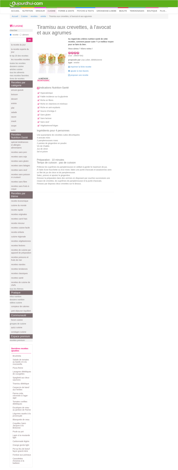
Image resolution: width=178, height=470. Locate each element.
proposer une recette (78, 75)
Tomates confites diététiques (20, 402)
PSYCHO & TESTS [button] (85, 11)
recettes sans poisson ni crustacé (20, 175)
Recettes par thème (18, 195)
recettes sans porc (19, 152)
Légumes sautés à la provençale (22, 414)
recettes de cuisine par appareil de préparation (21, 251)
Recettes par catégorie (18, 84)
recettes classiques (19, 273)
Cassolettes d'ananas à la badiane (18, 460)
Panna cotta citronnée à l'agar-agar (20, 395)
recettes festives (18, 245)
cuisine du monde (18, 205)
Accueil (15, 16)
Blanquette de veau (21, 419)
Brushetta (17, 356)
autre (13, 130)
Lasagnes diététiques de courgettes (22, 373)
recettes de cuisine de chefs (20, 283)
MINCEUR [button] (40, 11)
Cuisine (24, 16)
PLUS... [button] (163, 11)
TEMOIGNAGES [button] (137, 11)
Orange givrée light (21, 445)
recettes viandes (18, 264)
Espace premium (20, 336)
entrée (43, 16)
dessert (14, 99)
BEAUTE (123, 11)
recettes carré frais (19, 219)
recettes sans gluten (20, 161)
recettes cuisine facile (20, 228)
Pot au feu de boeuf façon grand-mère (21, 450)
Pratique (15, 292)
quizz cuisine (16, 327)
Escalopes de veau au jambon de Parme (22, 408)
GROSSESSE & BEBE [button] (106, 11)
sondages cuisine (18, 332)
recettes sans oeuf (19, 170)
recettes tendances (19, 269)
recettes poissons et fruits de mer (20, 258)
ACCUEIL (16, 10)
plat (12, 108)
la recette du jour (18, 45)
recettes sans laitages (20, 165)
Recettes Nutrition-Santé (19, 136)
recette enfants (17, 232)
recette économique (19, 201)
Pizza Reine (18, 368)
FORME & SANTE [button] (66, 11)
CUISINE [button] (51, 11)
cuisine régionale (18, 236)
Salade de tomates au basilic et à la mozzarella (21, 362)
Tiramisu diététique (21, 383)
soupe (13, 126)
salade (14, 112)
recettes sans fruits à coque (20, 187)
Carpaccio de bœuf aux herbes (21, 388)
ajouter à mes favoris (78, 71)
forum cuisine (17, 320)
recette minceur (17, 223)
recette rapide (17, 210)
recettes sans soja (19, 157)
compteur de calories (20, 306)
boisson (14, 94)
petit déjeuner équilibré (21, 311)
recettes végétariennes (21, 241)
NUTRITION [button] (27, 11)
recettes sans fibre (19, 182)
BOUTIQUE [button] (152, 11)
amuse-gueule (17, 90)
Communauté (18, 315)
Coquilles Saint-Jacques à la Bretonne (19, 425)
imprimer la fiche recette (79, 67)
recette (14, 35)
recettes (34, 16)
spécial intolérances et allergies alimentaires (19, 145)
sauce (13, 117)
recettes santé (17, 278)
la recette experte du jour (20, 50)
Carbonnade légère (21, 441)
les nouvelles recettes (20, 59)
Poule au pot (18, 431)
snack (13, 121)
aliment (24, 35)
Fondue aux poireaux (22, 455)
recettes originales (19, 214)
